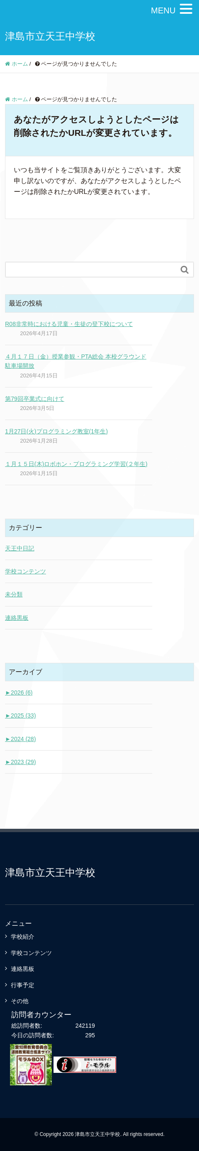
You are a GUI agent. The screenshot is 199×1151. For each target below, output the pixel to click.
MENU (163, 10)
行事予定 (22, 985)
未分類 (14, 594)
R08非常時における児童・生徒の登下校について (69, 324)
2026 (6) (19, 692)
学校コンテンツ (25, 571)
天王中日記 (19, 548)
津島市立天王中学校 (50, 36)
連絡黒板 (16, 617)
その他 (19, 1001)
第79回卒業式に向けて (34, 398)
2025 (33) (20, 715)
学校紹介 (22, 936)
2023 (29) (20, 762)
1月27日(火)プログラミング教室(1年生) (56, 431)
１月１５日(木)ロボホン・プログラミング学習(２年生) (76, 464)
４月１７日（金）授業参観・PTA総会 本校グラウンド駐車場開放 (75, 361)
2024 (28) (20, 739)
